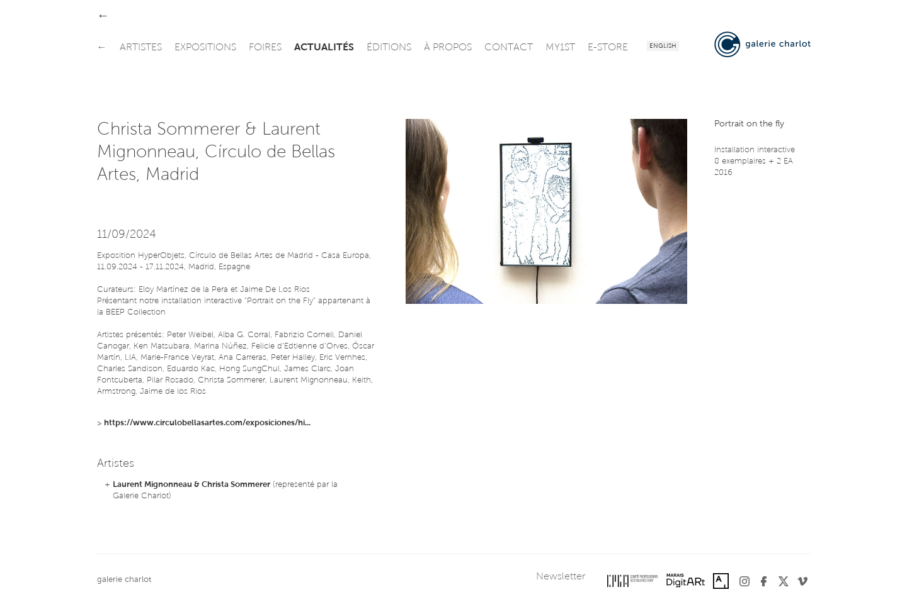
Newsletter (560, 577)
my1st (560, 48)
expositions (205, 48)
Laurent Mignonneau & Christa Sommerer (191, 485)
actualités (324, 48)
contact (508, 48)
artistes (141, 48)
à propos (448, 48)
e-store (608, 48)
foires (265, 48)
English (662, 46)
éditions (389, 48)
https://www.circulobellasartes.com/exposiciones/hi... (207, 423)
